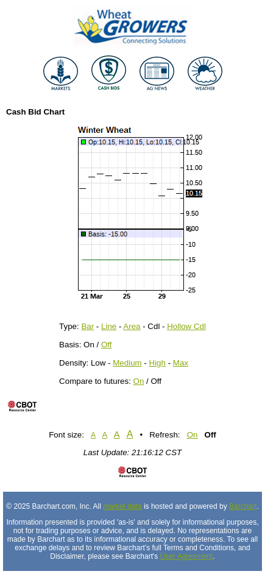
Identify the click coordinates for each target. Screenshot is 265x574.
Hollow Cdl (186, 326)
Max (180, 362)
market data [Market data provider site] (122, 506)
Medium (127, 362)
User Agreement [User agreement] (186, 556)
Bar (87, 326)
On (138, 381)
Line (108, 326)
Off (106, 344)
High (157, 362)
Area (131, 326)
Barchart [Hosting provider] (242, 506)
